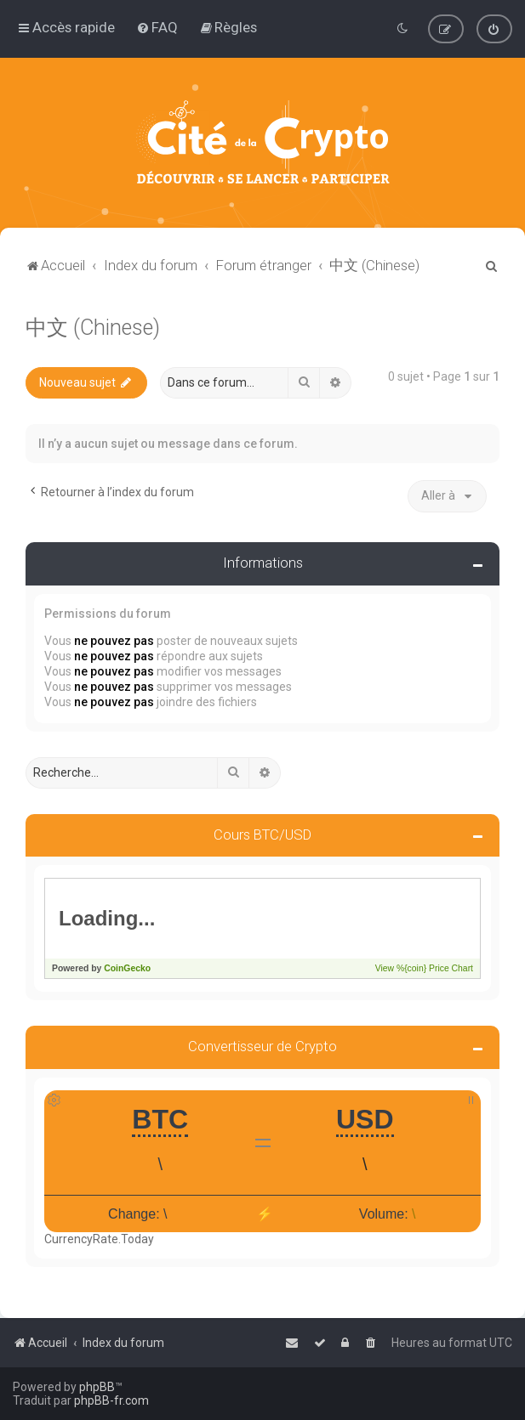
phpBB (97, 1387)
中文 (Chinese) (93, 326)
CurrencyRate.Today (99, 1239)
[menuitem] (157, 27)
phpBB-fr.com (111, 1400)
